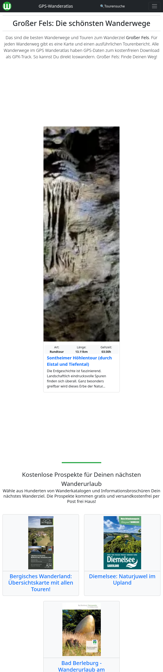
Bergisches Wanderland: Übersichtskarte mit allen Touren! (40, 582)
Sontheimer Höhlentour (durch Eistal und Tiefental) (79, 361)
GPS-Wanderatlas (56, 6)
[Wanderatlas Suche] (112, 6)
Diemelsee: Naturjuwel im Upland (122, 579)
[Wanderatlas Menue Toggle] (154, 6)
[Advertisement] (81, 93)
